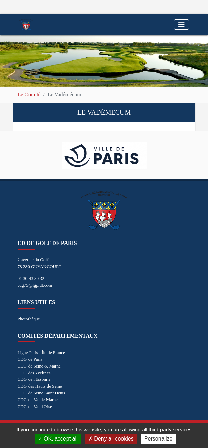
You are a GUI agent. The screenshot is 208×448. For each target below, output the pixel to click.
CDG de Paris (30, 359)
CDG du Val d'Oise (35, 406)
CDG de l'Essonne (34, 379)
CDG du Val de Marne (38, 399)
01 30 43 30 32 (31, 278)
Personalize (158, 439)
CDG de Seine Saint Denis (41, 392)
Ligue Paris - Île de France (41, 352)
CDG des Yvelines (34, 372)
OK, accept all (58, 439)
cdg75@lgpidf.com (35, 285)
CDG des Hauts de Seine (40, 386)
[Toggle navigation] (181, 24)
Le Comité (29, 94)
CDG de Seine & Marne (39, 366)
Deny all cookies (111, 439)
